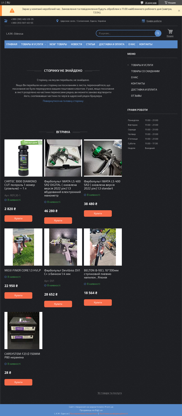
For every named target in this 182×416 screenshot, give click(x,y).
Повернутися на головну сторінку (63, 100)
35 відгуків (151, 2)
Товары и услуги (32, 44)
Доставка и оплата (111, 44)
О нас (131, 44)
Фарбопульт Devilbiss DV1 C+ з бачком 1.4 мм (62, 271)
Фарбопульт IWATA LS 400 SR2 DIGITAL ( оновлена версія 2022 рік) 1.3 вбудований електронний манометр (62, 188)
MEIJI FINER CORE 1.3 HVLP (22, 270)
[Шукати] (158, 33)
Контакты (145, 44)
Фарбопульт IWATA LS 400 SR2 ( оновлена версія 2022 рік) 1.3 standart (102, 184)
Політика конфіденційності (113, 413)
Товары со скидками (145, 71)
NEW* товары (58, 44)
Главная (11, 44)
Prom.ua (109, 406)
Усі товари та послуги (110, 392)
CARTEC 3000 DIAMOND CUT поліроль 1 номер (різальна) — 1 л (20, 184)
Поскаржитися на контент (84, 413)
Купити (18, 218)
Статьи (90, 44)
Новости (76, 44)
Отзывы (136, 95)
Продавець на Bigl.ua (91, 410)
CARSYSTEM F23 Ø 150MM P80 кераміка (22, 355)
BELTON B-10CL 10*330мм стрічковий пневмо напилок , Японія (101, 273)
